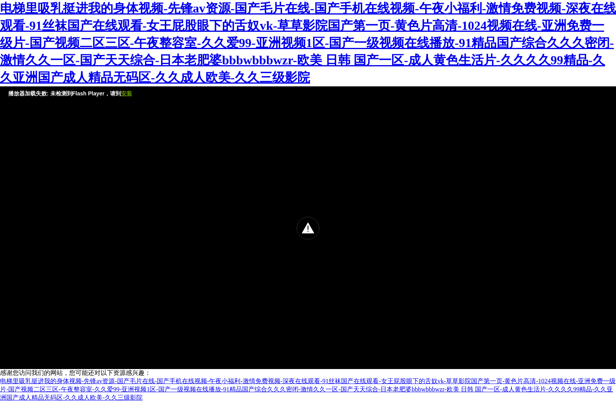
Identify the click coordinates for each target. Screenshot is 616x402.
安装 (126, 93)
